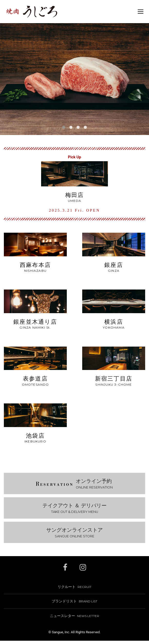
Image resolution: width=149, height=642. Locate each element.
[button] (63, 127)
